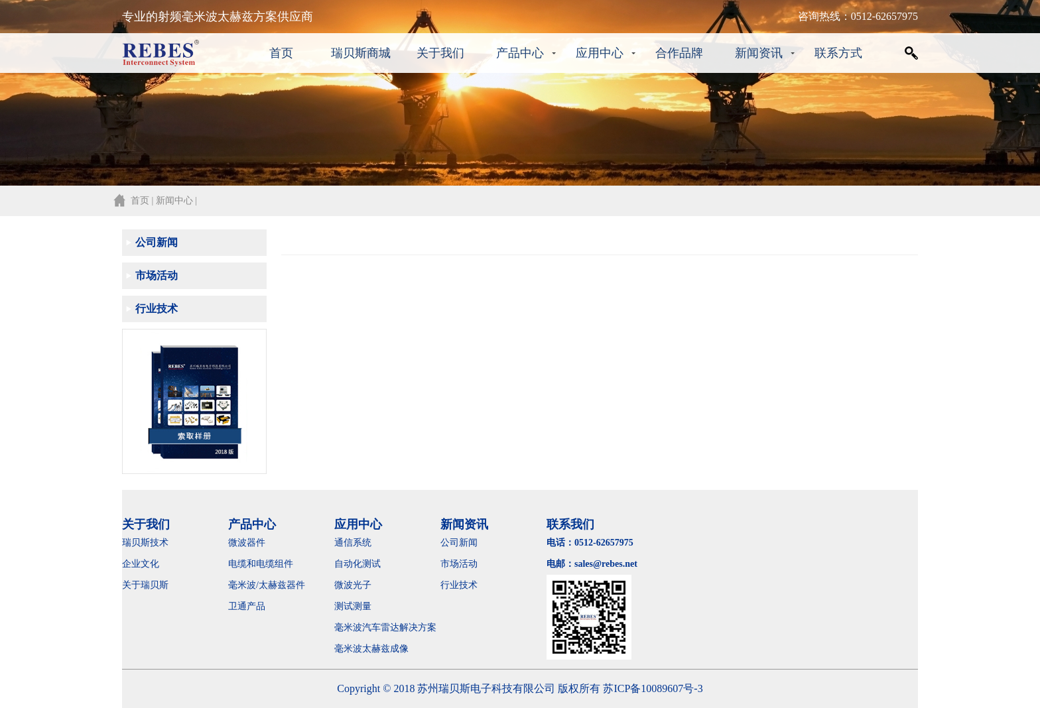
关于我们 (440, 53)
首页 (281, 53)
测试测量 (352, 606)
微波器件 (246, 543)
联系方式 (838, 53)
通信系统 (352, 543)
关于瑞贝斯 (145, 585)
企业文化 (140, 564)
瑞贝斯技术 (145, 543)
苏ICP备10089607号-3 (652, 688)
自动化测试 (357, 564)
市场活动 (156, 275)
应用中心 (599, 53)
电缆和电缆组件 (260, 564)
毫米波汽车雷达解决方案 (385, 627)
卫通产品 (246, 606)
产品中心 (520, 53)
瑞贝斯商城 (361, 53)
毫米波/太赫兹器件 (266, 585)
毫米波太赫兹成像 (380, 649)
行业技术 (156, 308)
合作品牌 (679, 53)
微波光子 (352, 585)
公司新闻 (156, 242)
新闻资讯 (759, 53)
